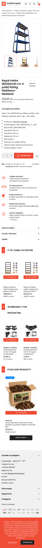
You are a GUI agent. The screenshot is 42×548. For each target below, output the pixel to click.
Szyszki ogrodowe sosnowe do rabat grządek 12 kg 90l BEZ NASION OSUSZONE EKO (20, 425)
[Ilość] (7, 156)
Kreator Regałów (16, 213)
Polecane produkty (19, 369)
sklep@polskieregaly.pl (16, 473)
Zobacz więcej (21, 437)
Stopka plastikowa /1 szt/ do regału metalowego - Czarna (30, 353)
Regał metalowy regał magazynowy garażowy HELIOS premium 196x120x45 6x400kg (31, 292)
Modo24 (8, 421)
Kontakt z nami (7, 483)
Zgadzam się (27, 542)
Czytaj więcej (12, 542)
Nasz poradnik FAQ (9, 480)
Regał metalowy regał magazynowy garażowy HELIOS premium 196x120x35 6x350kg (10, 291)
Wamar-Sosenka (32, 84)
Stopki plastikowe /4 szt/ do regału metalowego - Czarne (9, 353)
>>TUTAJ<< (13, 220)
